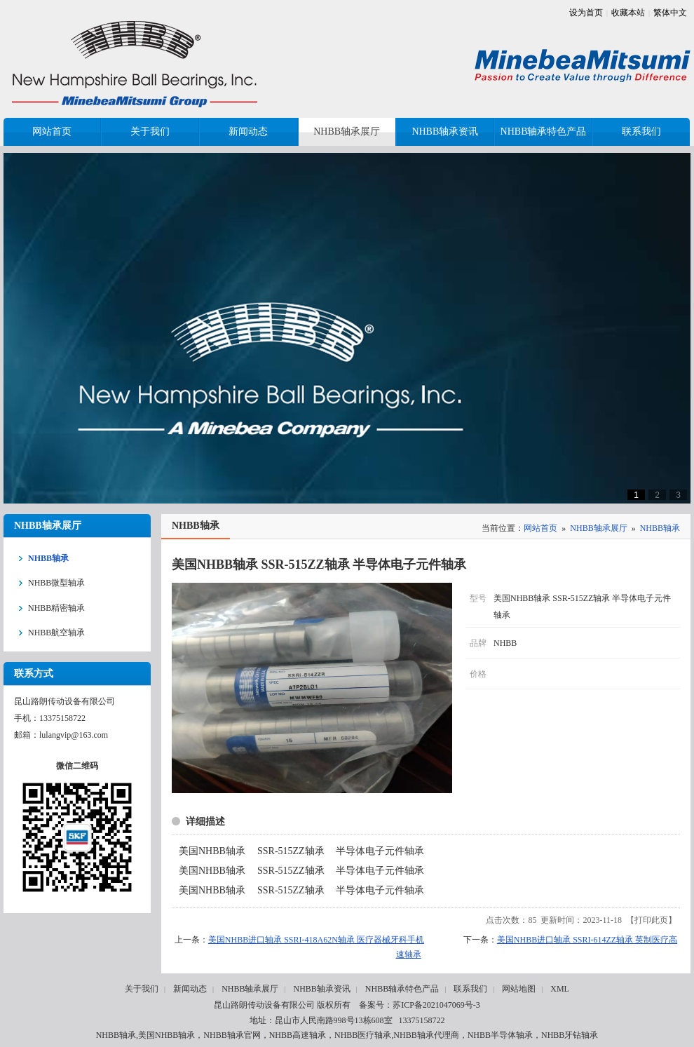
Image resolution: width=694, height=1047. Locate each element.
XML (559, 989)
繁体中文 (670, 13)
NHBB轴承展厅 (598, 528)
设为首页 (586, 13)
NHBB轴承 (660, 528)
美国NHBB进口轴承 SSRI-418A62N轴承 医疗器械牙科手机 (316, 940)
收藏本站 (628, 13)
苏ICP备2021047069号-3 (436, 1005)
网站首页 (540, 528)
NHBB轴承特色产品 (402, 989)
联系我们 (470, 989)
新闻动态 (190, 989)
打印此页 (651, 920)
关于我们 (141, 989)
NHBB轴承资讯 (321, 989)
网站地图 (519, 989)
